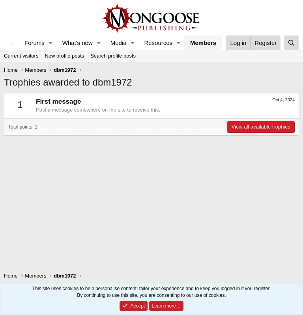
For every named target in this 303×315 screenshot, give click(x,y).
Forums (34, 42)
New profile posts (64, 56)
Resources (158, 42)
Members (203, 42)
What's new (77, 42)
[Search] (291, 42)
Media (118, 42)
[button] (50, 42)
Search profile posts (113, 56)
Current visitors (21, 56)
